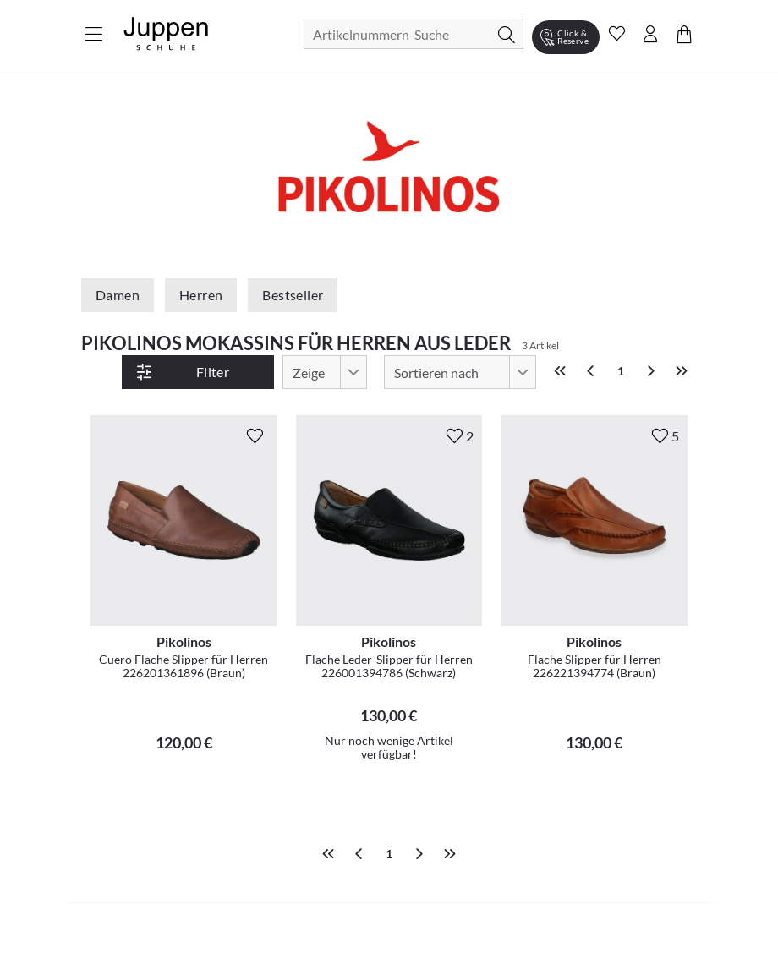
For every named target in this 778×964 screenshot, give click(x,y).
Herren (200, 295)
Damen (118, 295)
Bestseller (292, 295)
